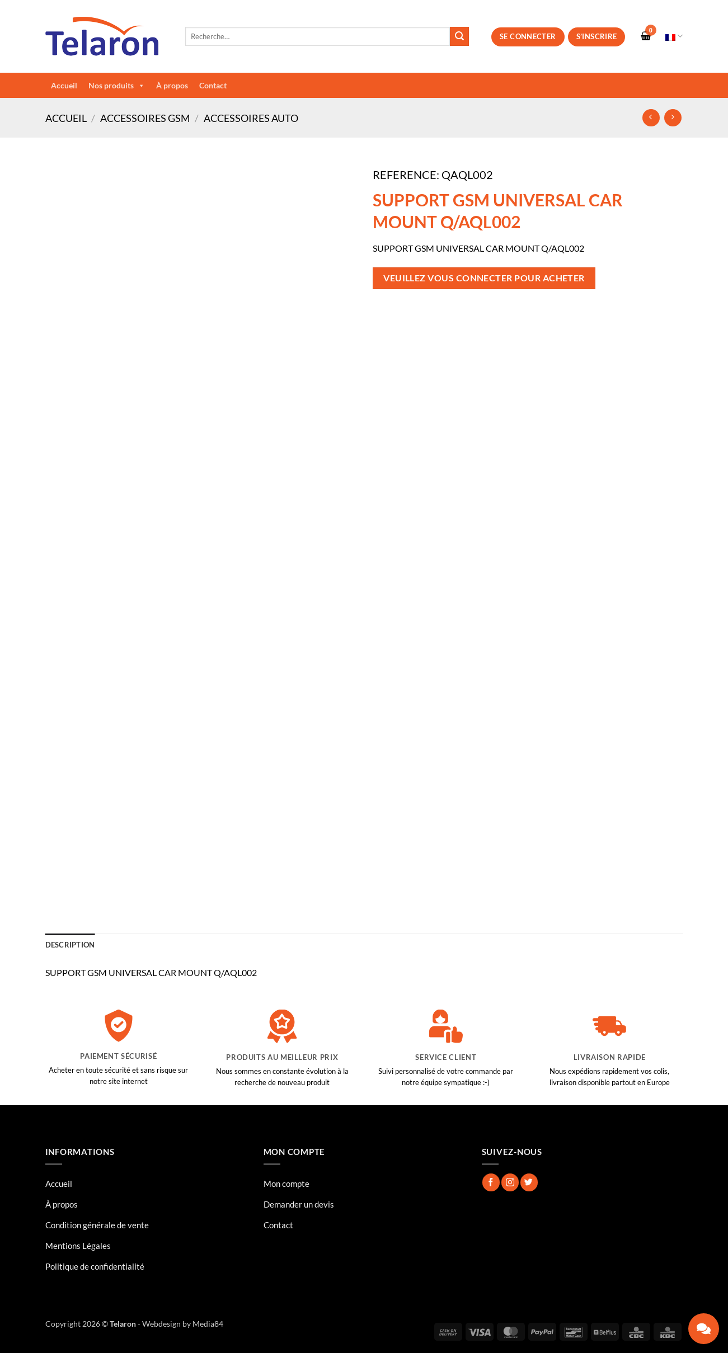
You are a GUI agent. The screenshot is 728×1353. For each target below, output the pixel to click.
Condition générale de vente (97, 1225)
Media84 (207, 1323)
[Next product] (651, 117)
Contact (213, 85)
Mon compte (286, 1183)
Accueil (64, 85)
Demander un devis (299, 1204)
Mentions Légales (78, 1246)
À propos (172, 85)
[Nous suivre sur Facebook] (491, 1182)
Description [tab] (70, 944)
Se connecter (528, 36)
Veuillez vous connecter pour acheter (484, 278)
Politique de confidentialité (94, 1266)
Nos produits (116, 85)
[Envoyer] (459, 36)
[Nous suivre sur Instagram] (510, 1182)
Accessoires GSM (145, 118)
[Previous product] (673, 117)
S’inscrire (596, 36)
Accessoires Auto (251, 118)
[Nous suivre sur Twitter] (529, 1182)
